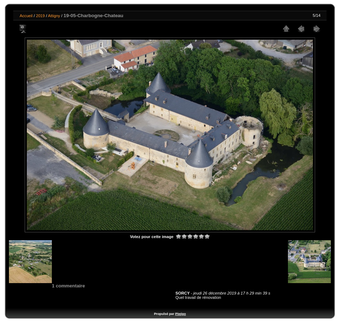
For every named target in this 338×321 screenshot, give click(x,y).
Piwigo (180, 314)
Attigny (54, 16)
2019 (40, 16)
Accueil (26, 16)
